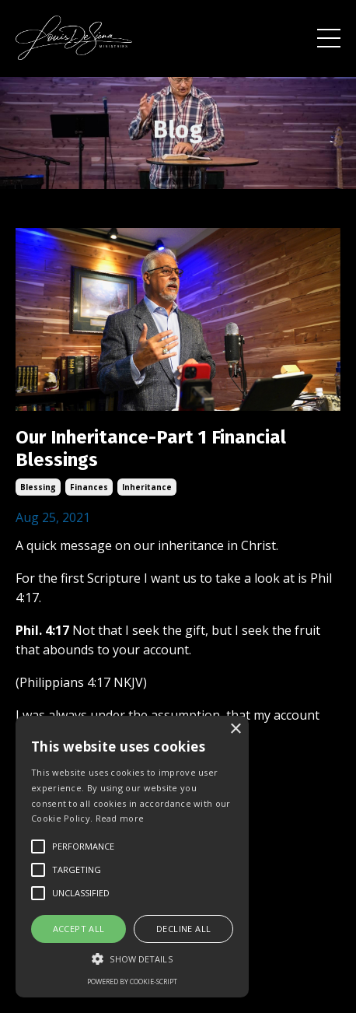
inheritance (147, 487)
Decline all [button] (183, 928)
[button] (132, 958)
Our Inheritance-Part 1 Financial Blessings (151, 448)
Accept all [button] (79, 928)
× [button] (235, 729)
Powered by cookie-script (132, 981)
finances (89, 487)
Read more (120, 818)
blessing (38, 487)
